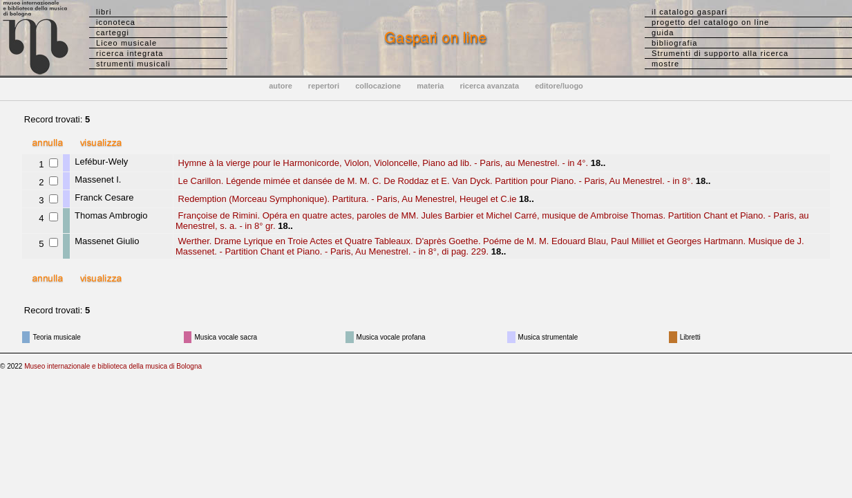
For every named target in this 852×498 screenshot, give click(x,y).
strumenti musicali (133, 63)
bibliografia (674, 43)
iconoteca (115, 22)
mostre (665, 63)
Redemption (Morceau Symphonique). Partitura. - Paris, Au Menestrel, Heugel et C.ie (346, 199)
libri (104, 12)
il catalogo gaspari (690, 12)
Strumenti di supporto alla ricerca (720, 53)
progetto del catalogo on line (710, 22)
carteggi (112, 32)
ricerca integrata (130, 53)
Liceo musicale (126, 43)
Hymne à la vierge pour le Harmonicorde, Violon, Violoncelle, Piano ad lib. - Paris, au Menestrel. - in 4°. (382, 163)
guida (663, 32)
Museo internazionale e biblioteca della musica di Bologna (113, 366)
